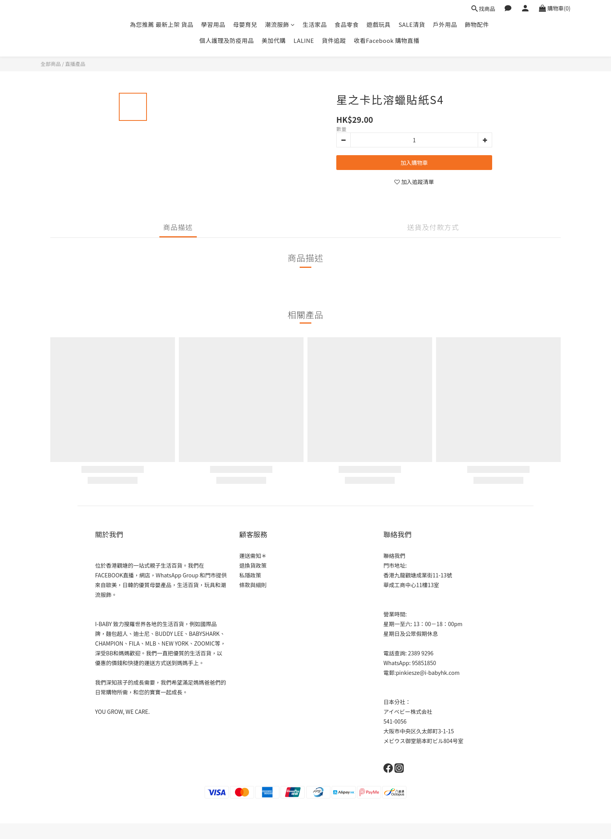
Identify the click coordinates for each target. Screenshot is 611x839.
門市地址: (395, 565)
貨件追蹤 (334, 40)
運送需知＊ (253, 555)
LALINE (303, 40)
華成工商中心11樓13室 (411, 585)
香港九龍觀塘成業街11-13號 (417, 575)
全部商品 (51, 63)
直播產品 (75, 63)
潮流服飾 (280, 24)
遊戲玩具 (379, 24)
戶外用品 (445, 24)
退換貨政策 (253, 565)
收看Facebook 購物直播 (386, 40)
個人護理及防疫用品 (227, 40)
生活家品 (315, 24)
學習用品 (213, 24)
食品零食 (347, 24)
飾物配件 (477, 24)
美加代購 (273, 40)
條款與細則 (253, 585)
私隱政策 (250, 575)
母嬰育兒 (245, 24)
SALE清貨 (412, 24)
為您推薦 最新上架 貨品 (161, 24)
